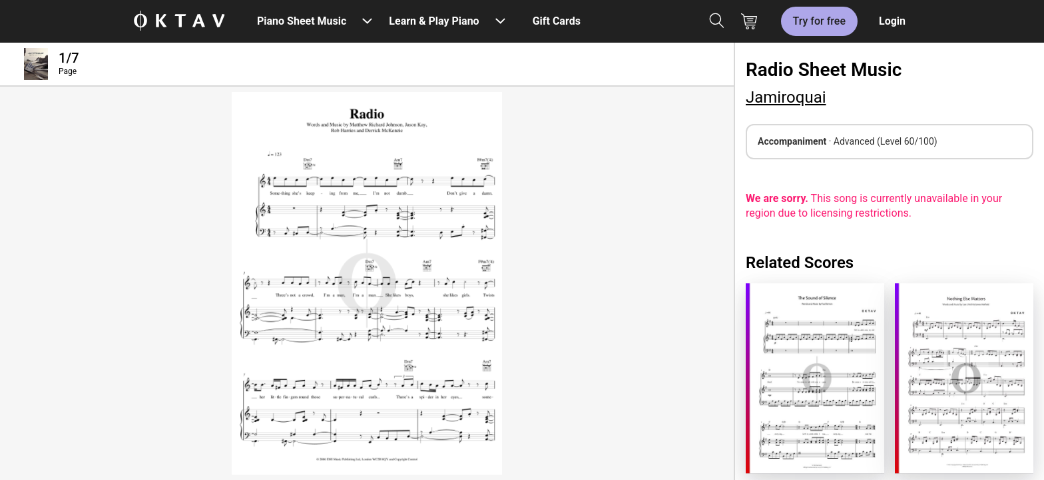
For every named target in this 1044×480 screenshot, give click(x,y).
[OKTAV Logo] (179, 21)
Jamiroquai (786, 97)
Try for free (819, 21)
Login (892, 21)
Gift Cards (557, 21)
